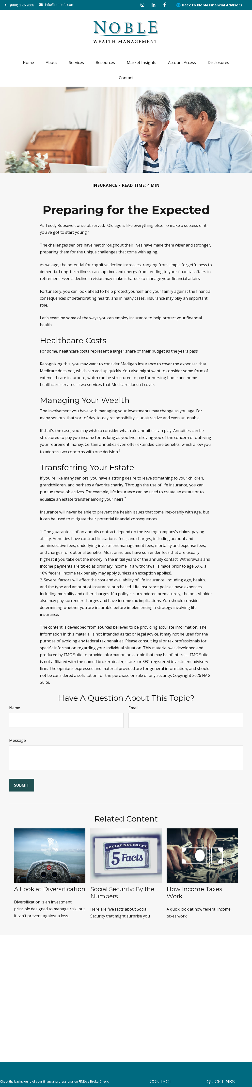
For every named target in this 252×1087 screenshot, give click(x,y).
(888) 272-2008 (19, 5)
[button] (28, 62)
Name (14, 708)
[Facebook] (164, 5)
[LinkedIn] (153, 5)
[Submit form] (21, 785)
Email (133, 708)
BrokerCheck (99, 1081)
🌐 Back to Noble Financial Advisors (209, 4)
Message (17, 740)
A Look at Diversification (49, 889)
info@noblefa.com (56, 4)
